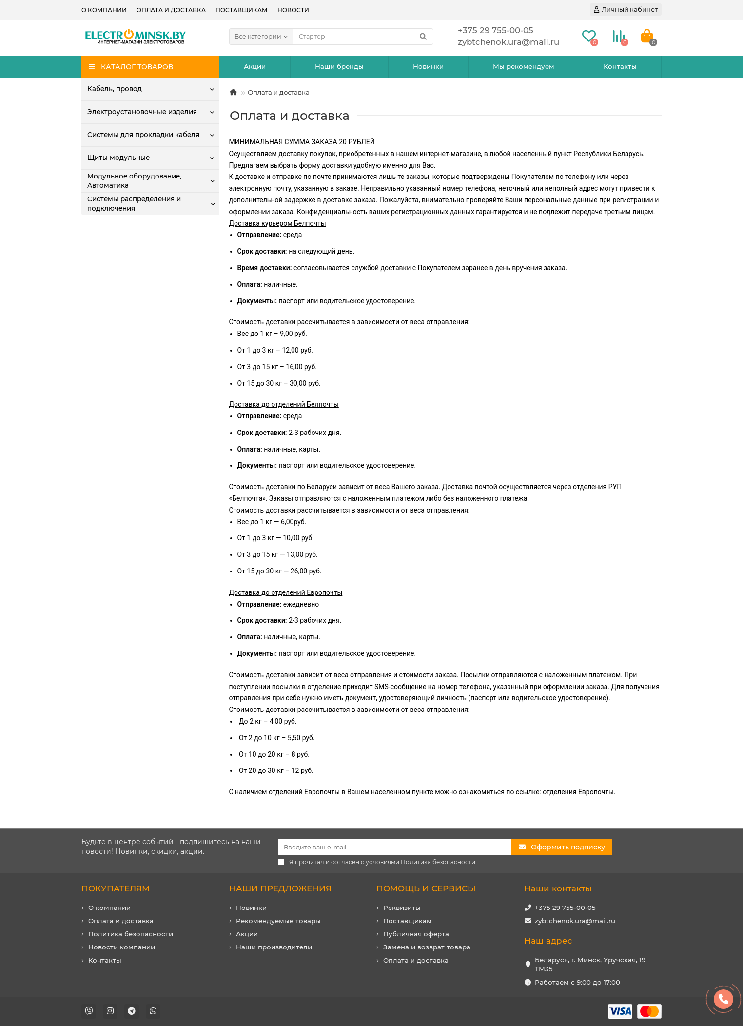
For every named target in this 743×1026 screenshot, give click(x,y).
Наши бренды (339, 66)
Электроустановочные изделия (141, 112)
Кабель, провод (114, 89)
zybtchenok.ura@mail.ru (575, 921)
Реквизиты (402, 907)
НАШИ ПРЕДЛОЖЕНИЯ (280, 888)
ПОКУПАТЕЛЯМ (115, 888)
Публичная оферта (416, 934)
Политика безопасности (130, 934)
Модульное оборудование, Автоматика (134, 180)
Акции (255, 66)
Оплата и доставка (171, 10)
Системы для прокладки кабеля (143, 134)
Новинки (428, 66)
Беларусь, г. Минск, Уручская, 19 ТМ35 (590, 964)
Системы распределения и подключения (134, 203)
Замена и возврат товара (426, 947)
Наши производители (274, 947)
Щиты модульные (118, 157)
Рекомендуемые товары (278, 921)
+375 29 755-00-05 (565, 907)
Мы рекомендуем (523, 66)
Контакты (620, 66)
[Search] (363, 36)
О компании (104, 10)
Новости (293, 10)
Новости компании (121, 947)
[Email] (394, 847)
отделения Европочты (578, 792)
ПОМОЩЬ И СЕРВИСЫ (426, 888)
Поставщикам (241, 10)
